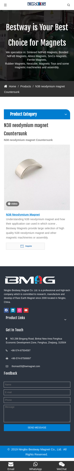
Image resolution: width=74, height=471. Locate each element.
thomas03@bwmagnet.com (26, 366)
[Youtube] (26, 310)
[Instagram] (19, 310)
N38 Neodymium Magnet (23, 214)
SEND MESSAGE (37, 427)
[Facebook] (6, 310)
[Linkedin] (12, 310)
